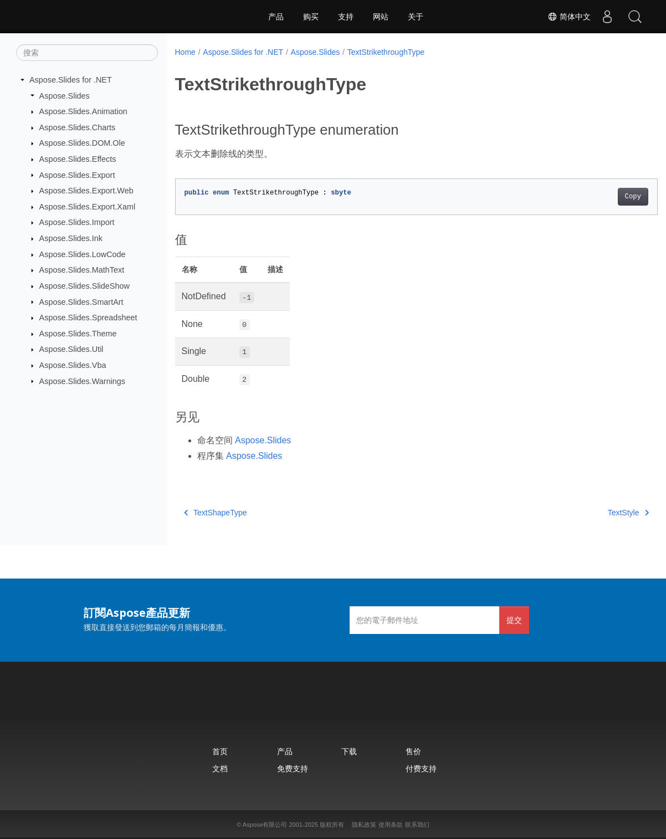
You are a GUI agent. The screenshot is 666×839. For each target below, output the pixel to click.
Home (185, 52)
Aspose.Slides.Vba (72, 365)
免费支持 (292, 768)
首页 (220, 751)
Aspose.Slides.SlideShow (84, 286)
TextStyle (594, 512)
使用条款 (390, 824)
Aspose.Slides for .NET (70, 79)
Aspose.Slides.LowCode (82, 254)
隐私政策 (364, 824)
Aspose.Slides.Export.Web (86, 190)
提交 (514, 620)
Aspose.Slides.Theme (78, 333)
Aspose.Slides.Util (71, 349)
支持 (346, 16)
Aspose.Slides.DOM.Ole (82, 143)
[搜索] (87, 52)
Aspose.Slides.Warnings (82, 380)
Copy (599, 197)
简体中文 (569, 17)
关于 (415, 16)
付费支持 (421, 768)
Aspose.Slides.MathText (82, 269)
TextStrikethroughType (385, 52)
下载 (349, 751)
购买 (311, 16)
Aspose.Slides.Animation (83, 111)
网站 (380, 16)
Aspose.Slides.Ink (71, 238)
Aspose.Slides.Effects (77, 159)
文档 (220, 768)
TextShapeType (215, 512)
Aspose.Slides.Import (77, 222)
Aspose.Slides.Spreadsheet (88, 317)
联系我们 (417, 824)
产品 (276, 16)
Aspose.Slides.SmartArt (81, 301)
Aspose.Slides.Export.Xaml (87, 206)
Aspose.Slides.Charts (77, 127)
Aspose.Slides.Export (77, 174)
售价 (413, 751)
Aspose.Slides (64, 95)
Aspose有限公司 (265, 824)
